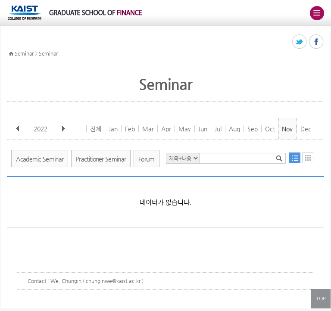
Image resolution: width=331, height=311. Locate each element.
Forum (146, 159)
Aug (234, 128)
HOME (11, 54)
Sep (252, 128)
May (184, 128)
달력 (307, 157)
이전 (17, 129)
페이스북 (316, 42)
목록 (294, 157)
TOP (320, 298)
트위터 (299, 42)
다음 (63, 129)
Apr (166, 128)
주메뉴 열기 (316, 13)
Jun (202, 128)
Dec (305, 128)
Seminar (24, 53)
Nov (287, 128)
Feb (130, 128)
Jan (113, 128)
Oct (270, 128)
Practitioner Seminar (101, 159)
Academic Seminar (39, 159)
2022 (41, 128)
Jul (218, 128)
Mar (148, 128)
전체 (95, 128)
